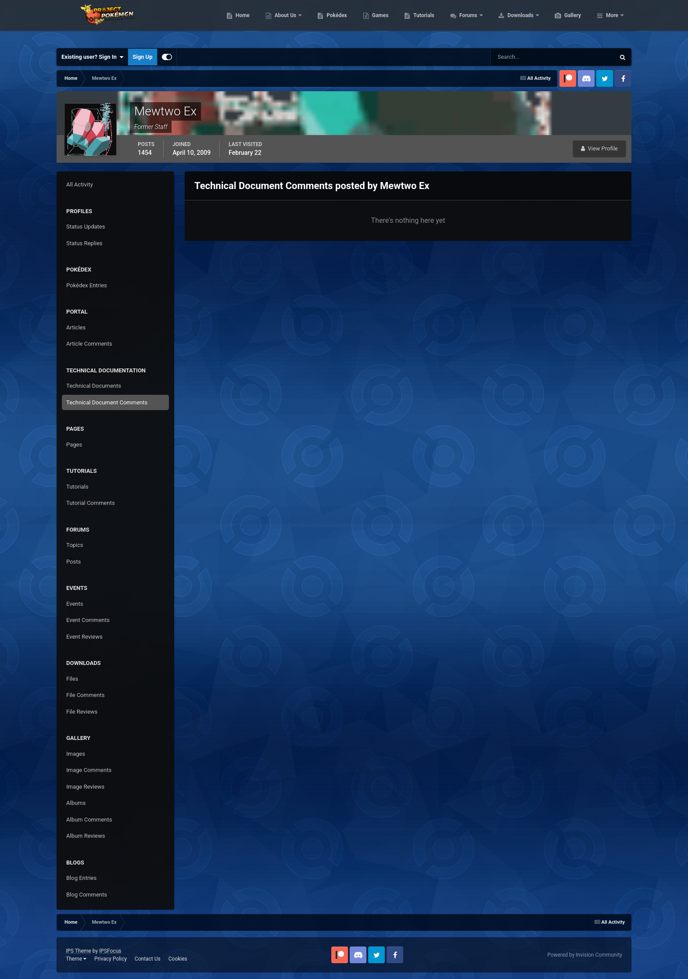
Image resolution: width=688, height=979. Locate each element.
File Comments (85, 695)
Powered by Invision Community (584, 955)
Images (75, 753)
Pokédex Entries (86, 285)
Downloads (562, 22)
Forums (510, 22)
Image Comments (88, 770)
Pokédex (378, 22)
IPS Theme (78, 951)
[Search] (526, 57)
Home (284, 22)
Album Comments (89, 819)
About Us (327, 22)
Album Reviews (85, 836)
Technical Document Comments (106, 402)
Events (74, 603)
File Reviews (81, 711)
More (612, 22)
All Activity (79, 184)
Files (72, 678)
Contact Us (148, 959)
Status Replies (84, 243)
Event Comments (88, 620)
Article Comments (89, 343)
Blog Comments (86, 894)
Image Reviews (85, 786)
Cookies (177, 959)
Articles (76, 327)
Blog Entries (81, 878)
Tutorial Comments (90, 503)
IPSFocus (110, 951)
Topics (74, 545)
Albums (76, 803)
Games (422, 22)
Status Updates (85, 226)
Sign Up (142, 57)
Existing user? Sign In (92, 57)
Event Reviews (84, 636)
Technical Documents (93, 385)
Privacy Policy (110, 959)
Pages (74, 444)
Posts (73, 561)
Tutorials (465, 22)
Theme (76, 959)
